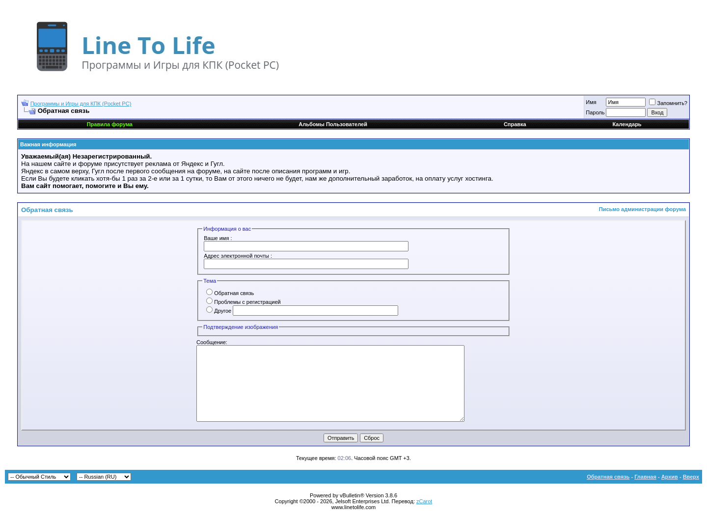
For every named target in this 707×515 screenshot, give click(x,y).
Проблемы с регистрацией (243, 302)
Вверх (691, 477)
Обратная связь (230, 293)
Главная (645, 477)
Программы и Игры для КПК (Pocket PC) (81, 104)
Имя (591, 102)
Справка (515, 124)
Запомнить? (668, 103)
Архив (669, 477)
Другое (218, 311)
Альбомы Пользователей (333, 124)
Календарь (626, 124)
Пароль (595, 112)
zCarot (424, 501)
